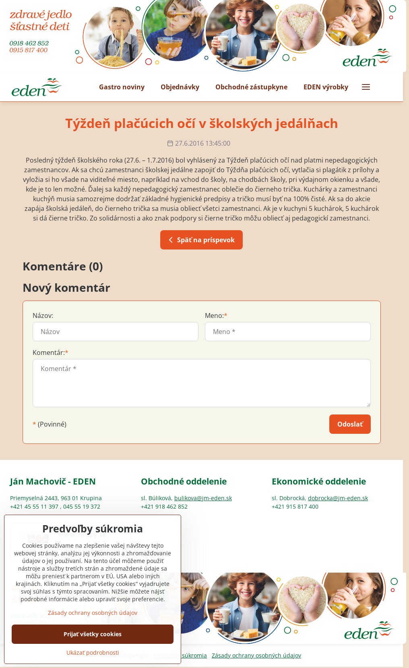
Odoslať (350, 424)
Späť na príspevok (200, 240)
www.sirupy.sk (82, 534)
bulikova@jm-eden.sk (203, 498)
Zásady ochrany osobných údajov (256, 655)
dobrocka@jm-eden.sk (338, 498)
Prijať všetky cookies (93, 655)
